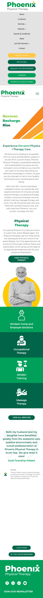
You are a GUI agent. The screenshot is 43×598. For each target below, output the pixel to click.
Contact (22, 48)
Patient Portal (22, 55)
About (21, 14)
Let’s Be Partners (21, 43)
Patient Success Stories (22, 82)
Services (22, 24)
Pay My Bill (22, 62)
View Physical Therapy (21, 259)
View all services (22, 417)
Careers (22, 75)
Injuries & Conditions (22, 34)
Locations (22, 19)
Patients (22, 29)
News (22, 39)
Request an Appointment (21, 69)
